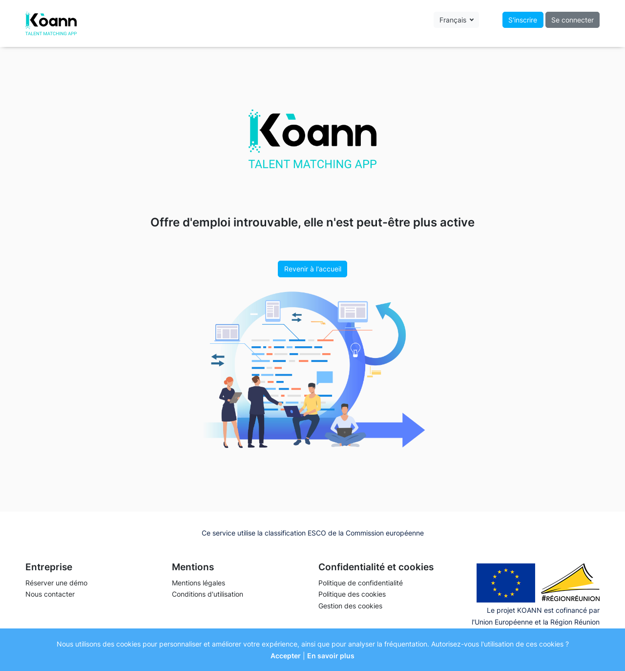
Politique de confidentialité (360, 583)
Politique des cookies (352, 594)
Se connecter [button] (572, 20)
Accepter (286, 655)
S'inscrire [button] (522, 20)
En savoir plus (330, 655)
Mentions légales (198, 583)
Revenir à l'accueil (312, 269)
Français (453, 20)
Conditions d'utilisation (207, 594)
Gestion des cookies (350, 606)
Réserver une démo (56, 583)
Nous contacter (50, 594)
